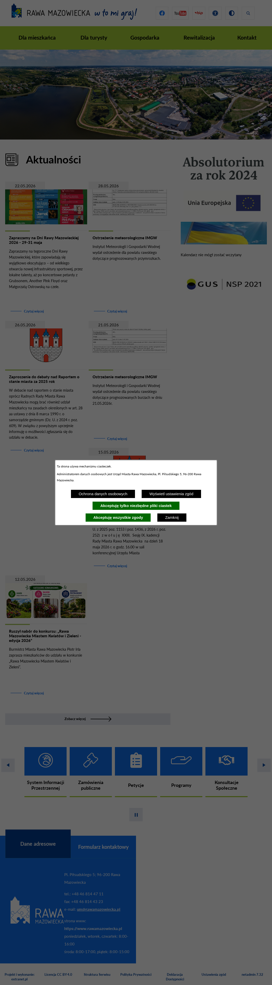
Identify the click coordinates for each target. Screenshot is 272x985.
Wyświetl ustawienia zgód (171, 494)
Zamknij (172, 517)
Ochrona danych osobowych (103, 494)
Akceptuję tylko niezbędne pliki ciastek (136, 505)
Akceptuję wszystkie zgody (118, 517)
